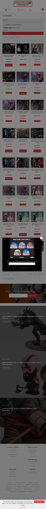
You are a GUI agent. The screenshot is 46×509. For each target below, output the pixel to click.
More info (23, 507)
